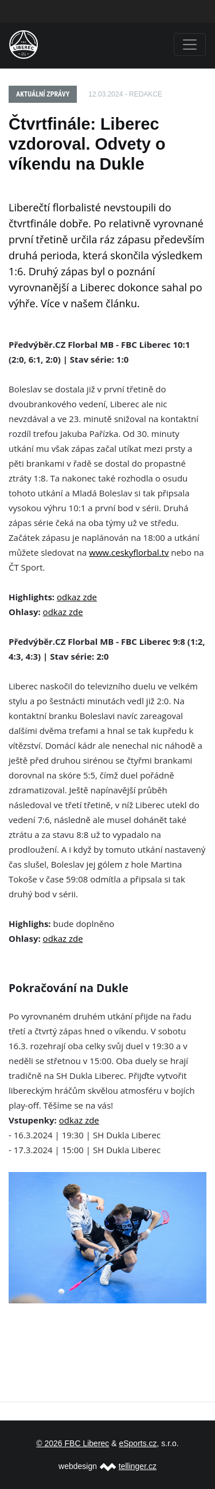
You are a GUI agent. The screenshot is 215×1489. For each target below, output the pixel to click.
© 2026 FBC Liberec (72, 1443)
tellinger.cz (138, 1466)
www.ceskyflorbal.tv (129, 552)
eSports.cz (138, 1443)
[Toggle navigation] (190, 44)
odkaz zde (77, 597)
